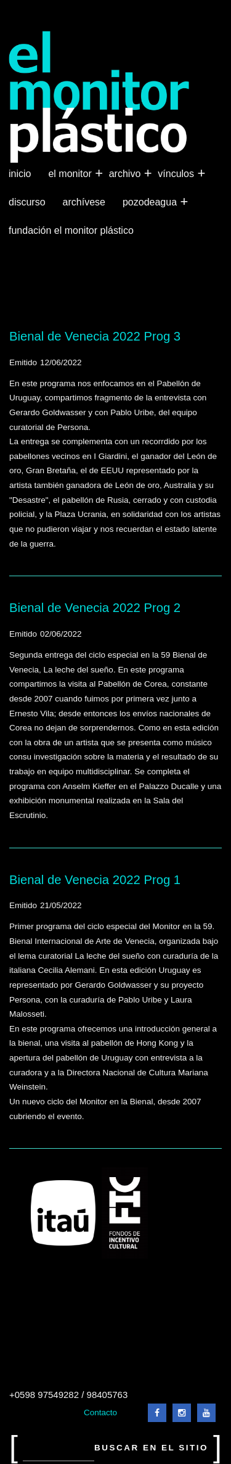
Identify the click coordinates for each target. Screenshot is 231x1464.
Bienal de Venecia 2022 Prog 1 (94, 880)
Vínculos (177, 173)
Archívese (84, 202)
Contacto (100, 1412)
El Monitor (71, 173)
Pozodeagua (151, 202)
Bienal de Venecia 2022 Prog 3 (94, 336)
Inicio (20, 173)
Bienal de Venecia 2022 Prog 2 (94, 607)
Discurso (27, 202)
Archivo (126, 173)
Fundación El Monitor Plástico (71, 230)
